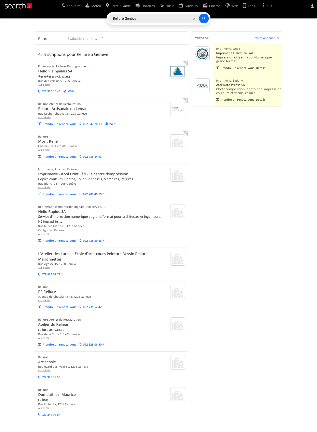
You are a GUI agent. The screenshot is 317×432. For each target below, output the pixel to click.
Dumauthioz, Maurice (57, 394)
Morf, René (48, 141)
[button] (85, 38)
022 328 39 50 (51, 377)
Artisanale (47, 361)
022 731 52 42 (92, 307)
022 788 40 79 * (93, 194)
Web (71, 91)
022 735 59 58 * (93, 240)
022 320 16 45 (51, 91)
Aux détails (44, 84)
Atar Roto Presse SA (230, 85)
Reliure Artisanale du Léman (62, 108)
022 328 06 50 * (93, 344)
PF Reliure (47, 291)
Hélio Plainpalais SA (55, 71)
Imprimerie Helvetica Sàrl (234, 53)
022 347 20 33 (92, 124)
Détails (260, 68)
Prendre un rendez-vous (59, 124)
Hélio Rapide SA (52, 211)
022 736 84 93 (92, 156)
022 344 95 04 (51, 415)
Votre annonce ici (267, 38)
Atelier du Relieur (53, 324)
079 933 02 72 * (52, 274)
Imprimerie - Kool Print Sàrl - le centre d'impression (83, 173)
